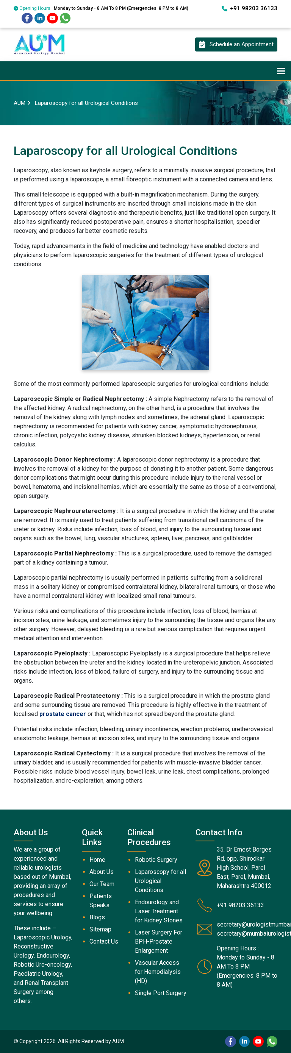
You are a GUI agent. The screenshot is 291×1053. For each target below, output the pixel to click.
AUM (19, 103)
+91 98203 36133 (249, 8)
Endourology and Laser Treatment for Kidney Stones (159, 911)
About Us (101, 871)
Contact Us (103, 941)
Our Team (101, 884)
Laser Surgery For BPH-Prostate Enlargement (158, 941)
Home (97, 859)
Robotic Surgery (156, 859)
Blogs (97, 917)
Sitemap (100, 929)
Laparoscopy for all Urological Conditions (160, 881)
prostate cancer (62, 714)
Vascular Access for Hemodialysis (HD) (158, 971)
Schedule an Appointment (236, 44)
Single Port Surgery (160, 993)
